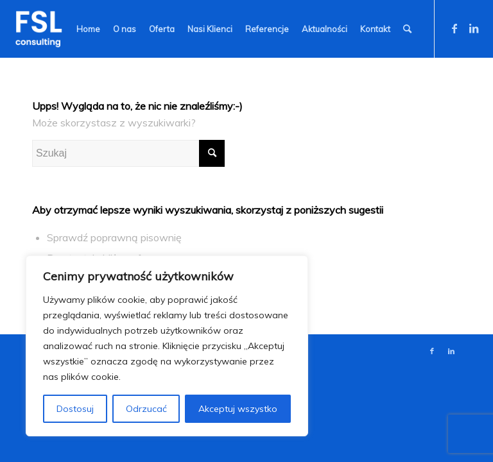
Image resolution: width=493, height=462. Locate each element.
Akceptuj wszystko (237, 409)
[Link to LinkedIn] (473, 28)
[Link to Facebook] (454, 28)
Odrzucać (146, 409)
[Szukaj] (407, 29)
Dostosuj (75, 409)
